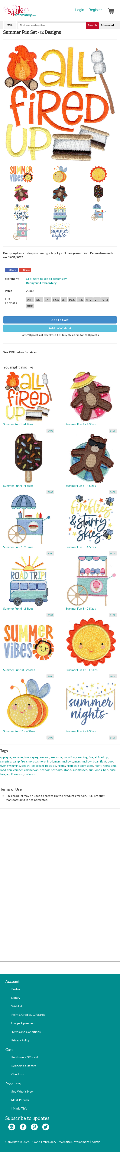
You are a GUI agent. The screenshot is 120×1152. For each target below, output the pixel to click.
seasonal (56, 757)
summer (18, 757)
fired (50, 761)
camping (81, 757)
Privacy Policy (20, 1040)
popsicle (50, 765)
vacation (69, 757)
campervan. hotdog (37, 770)
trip (9, 770)
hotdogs (56, 770)
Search (92, 25)
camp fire (19, 761)
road (3, 770)
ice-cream (37, 765)
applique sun (14, 774)
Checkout (18, 1074)
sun (91, 770)
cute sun (30, 774)
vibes (98, 770)
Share (12, 270)
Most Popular (20, 1100)
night (98, 765)
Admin (96, 1142)
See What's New (22, 1091)
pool (110, 761)
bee (105, 770)
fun (26, 757)
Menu (10, 25)
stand (67, 770)
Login (79, 10)
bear (96, 761)
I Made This (19, 1108)
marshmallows (63, 761)
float (103, 761)
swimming (13, 765)
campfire (6, 761)
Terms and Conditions (26, 1032)
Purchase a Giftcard (24, 1057)
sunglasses (79, 770)
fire (91, 757)
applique (5, 757)
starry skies (85, 765)
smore (41, 761)
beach (26, 765)
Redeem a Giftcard (23, 1066)
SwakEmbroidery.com (35, 12)
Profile (15, 989)
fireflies (72, 765)
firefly (61, 765)
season (44, 757)
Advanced (107, 25)
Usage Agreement (23, 1023)
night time (110, 765)
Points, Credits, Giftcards (28, 1014)
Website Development (74, 1142)
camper (18, 770)
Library (15, 997)
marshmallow (83, 761)
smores (31, 761)
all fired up (101, 757)
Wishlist (16, 1006)
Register (95, 10)
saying (34, 757)
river (3, 765)
